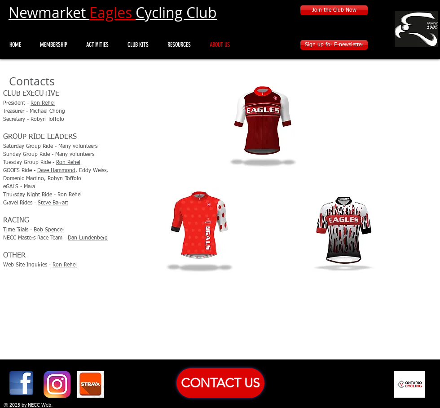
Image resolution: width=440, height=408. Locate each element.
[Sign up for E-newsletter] (334, 45)
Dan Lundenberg (88, 238)
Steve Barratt (53, 203)
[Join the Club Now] (334, 10)
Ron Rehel (43, 103)
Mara (29, 187)
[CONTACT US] (220, 383)
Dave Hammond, (57, 170)
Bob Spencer (49, 230)
